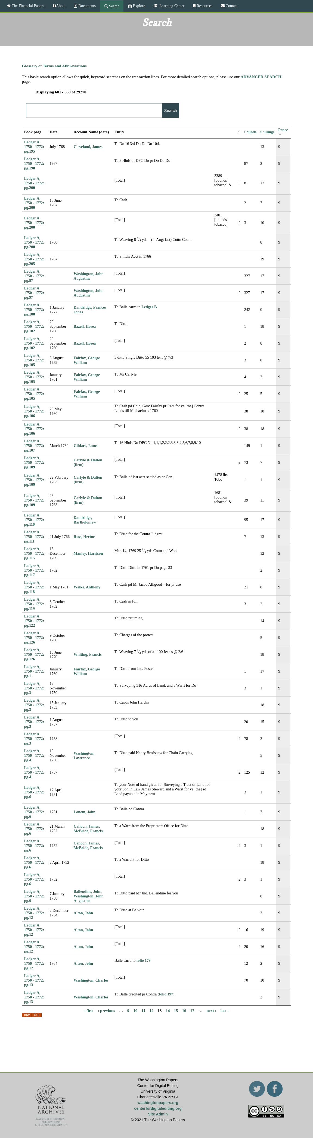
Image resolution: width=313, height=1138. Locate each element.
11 (143, 1010)
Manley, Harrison (88, 553)
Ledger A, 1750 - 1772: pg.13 (34, 980)
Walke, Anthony (87, 587)
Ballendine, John (87, 891)
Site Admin (158, 1114)
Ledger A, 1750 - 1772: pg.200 (34, 183)
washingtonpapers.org (158, 1103)
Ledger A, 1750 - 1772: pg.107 (34, 445)
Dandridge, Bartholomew (85, 519)
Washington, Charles (91, 980)
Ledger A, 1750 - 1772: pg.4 (34, 755)
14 (168, 1010)
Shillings (267, 132)
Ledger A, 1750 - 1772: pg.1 (34, 671)
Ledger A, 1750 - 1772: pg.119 (34, 604)
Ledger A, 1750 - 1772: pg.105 (34, 360)
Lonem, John (84, 812)
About (61, 6)
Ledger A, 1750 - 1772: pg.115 (34, 553)
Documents (86, 6)
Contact (231, 6)
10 (135, 1010)
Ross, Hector (84, 536)
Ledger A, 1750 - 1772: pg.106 (34, 411)
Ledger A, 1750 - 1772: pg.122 (34, 621)
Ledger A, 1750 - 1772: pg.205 (34, 259)
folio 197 (166, 994)
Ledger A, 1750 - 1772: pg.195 (34, 146)
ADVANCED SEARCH (261, 77)
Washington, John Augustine (89, 276)
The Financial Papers (27, 6)
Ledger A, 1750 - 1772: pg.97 (34, 276)
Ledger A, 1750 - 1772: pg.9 (34, 896)
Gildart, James (86, 445)
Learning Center (171, 6)
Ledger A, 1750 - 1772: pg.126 (34, 637)
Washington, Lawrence (84, 755)
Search (113, 6)
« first (88, 1010)
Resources (204, 6)
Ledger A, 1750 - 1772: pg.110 (34, 520)
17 (192, 1010)
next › (211, 1010)
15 (176, 1010)
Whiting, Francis (88, 654)
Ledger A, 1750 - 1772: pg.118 (34, 587)
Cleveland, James (88, 146)
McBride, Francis (88, 831)
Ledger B (149, 307)
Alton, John (83, 913)
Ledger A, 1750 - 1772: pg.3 (34, 688)
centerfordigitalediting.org (158, 1108)
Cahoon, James (86, 826)
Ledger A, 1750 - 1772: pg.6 (34, 792)
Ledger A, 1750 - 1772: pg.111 (34, 536)
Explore (138, 6)
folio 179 (144, 960)
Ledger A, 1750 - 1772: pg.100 (34, 309)
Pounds (250, 132)
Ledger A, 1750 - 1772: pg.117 (34, 570)
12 (152, 1010)
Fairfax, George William (87, 360)
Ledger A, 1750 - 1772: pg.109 (34, 462)
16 (184, 1010)
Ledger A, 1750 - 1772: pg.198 (34, 163)
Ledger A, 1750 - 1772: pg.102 (34, 326)
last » (225, 1010)
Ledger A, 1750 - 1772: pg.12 (34, 913)
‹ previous (106, 1010)
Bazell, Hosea (85, 326)
